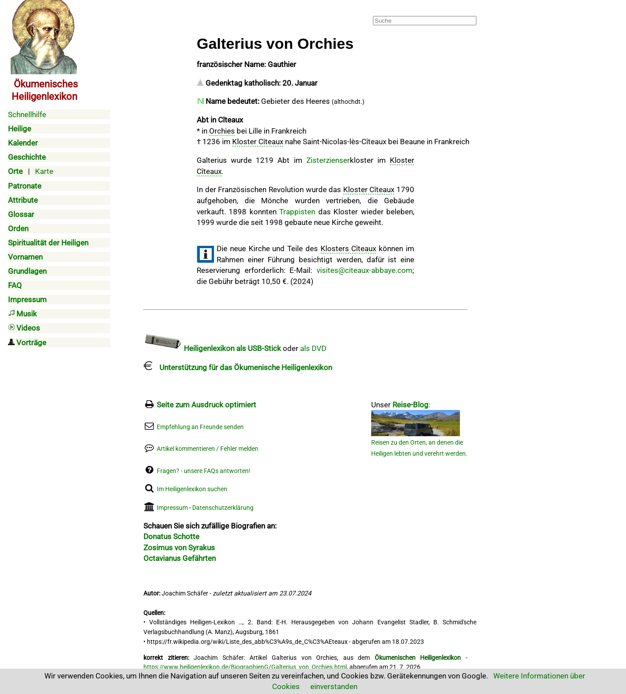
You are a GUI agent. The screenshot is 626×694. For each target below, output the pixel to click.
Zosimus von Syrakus (179, 547)
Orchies (222, 130)
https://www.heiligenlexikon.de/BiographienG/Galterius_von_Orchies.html (245, 667)
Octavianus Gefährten (179, 558)
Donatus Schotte (171, 536)
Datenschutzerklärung (223, 508)
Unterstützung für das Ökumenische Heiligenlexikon (237, 367)
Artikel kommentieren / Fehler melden (207, 449)
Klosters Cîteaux (348, 248)
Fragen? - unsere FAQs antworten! (203, 471)
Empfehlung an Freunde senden (200, 427)
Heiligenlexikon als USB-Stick (212, 348)
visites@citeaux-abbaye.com (364, 270)
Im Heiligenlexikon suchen (192, 489)
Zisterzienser (328, 160)
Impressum (172, 508)
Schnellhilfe (27, 114)
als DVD (313, 348)
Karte (44, 171)
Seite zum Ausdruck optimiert (206, 404)
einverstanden (333, 686)
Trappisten (297, 211)
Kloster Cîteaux (257, 141)
